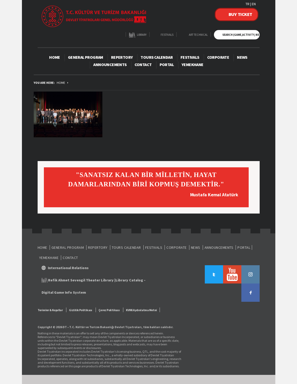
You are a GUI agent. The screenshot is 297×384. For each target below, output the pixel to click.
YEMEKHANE (192, 64)
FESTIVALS (167, 35)
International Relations (68, 267)
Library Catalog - (130, 280)
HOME (54, 57)
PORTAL (167, 64)
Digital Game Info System (64, 292)
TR (247, 4)
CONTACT (143, 64)
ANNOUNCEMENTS (109, 64)
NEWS (242, 57)
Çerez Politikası (109, 310)
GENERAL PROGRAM (85, 57)
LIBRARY (142, 35)
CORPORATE (218, 57)
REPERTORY (122, 57)
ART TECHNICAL (198, 35)
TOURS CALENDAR (157, 57)
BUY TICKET (240, 14)
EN (254, 4)
